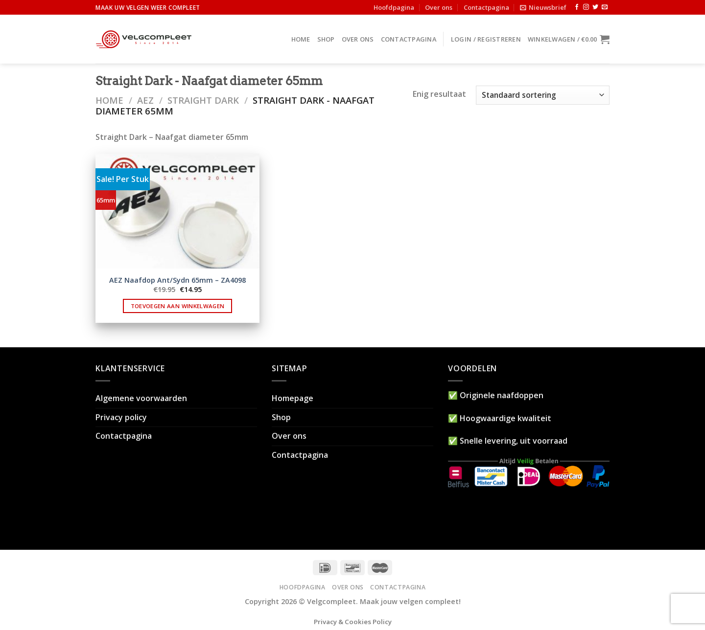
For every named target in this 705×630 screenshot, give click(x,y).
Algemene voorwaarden (141, 398)
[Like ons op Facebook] (577, 7)
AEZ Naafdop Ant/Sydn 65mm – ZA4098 (177, 280)
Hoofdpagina (394, 7)
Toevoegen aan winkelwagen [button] (178, 306)
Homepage (292, 398)
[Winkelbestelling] (543, 95)
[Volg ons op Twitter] (595, 7)
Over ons (438, 7)
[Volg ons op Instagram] (586, 7)
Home (300, 39)
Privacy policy (121, 417)
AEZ (145, 100)
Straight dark (203, 100)
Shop (326, 39)
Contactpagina (486, 7)
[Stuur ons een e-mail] (605, 7)
